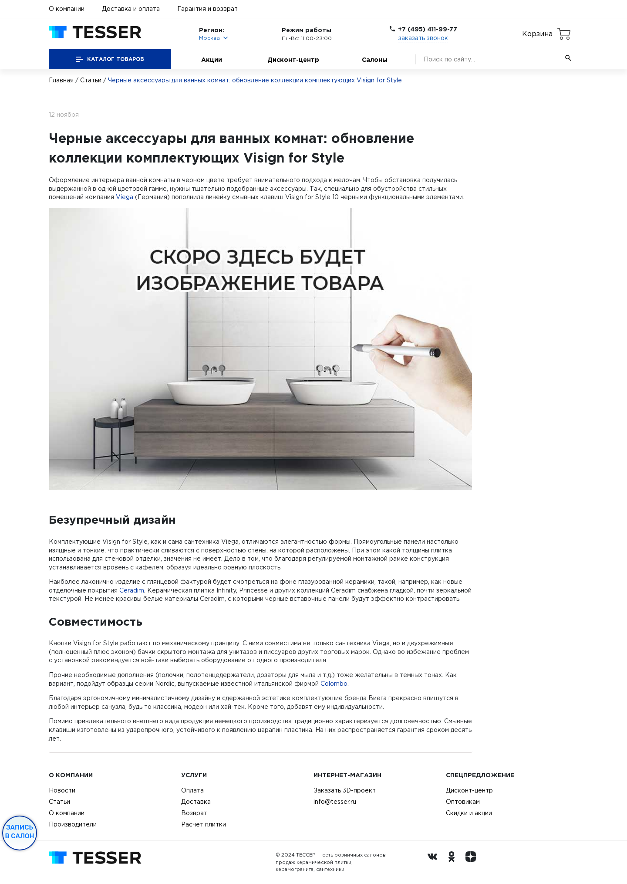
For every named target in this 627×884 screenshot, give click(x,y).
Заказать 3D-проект (345, 790)
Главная (61, 80)
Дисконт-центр (293, 59)
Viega (124, 196)
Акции (211, 59)
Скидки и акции (469, 812)
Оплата (192, 790)
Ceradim (131, 590)
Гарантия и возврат (207, 8)
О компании (66, 8)
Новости (62, 790)
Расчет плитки (203, 824)
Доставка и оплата (131, 8)
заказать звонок (423, 37)
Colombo (333, 683)
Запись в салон (19, 831)
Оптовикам (463, 801)
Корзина (537, 33)
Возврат (194, 812)
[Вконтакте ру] (434, 862)
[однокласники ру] (453, 862)
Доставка (196, 801)
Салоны (375, 59)
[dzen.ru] (472, 862)
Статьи (90, 80)
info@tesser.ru (335, 801)
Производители (73, 824)
